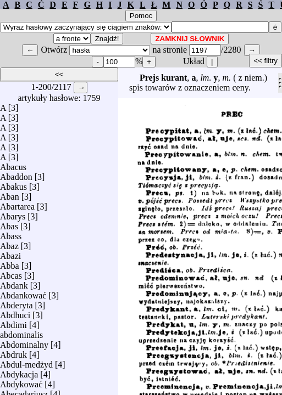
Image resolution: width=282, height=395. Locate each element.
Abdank (14, 282)
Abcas (11, 273)
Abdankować (23, 292)
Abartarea (17, 203)
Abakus (13, 184)
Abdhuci (15, 312)
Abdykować (21, 381)
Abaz (9, 243)
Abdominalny (24, 342)
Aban (9, 194)
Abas (9, 223)
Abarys (12, 213)
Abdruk (13, 352)
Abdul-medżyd (26, 361)
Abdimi (13, 322)
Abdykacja (19, 371)
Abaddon (16, 174)
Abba (9, 263)
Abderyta (16, 302)
